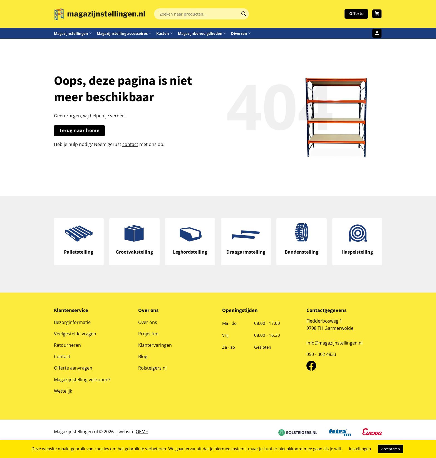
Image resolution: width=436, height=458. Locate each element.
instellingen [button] (360, 448)
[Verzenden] (243, 14)
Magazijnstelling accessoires (124, 33)
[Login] (377, 33)
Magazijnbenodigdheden (202, 33)
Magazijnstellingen (73, 33)
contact (130, 144)
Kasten (164, 33)
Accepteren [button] (390, 448)
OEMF (142, 431)
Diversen (241, 33)
